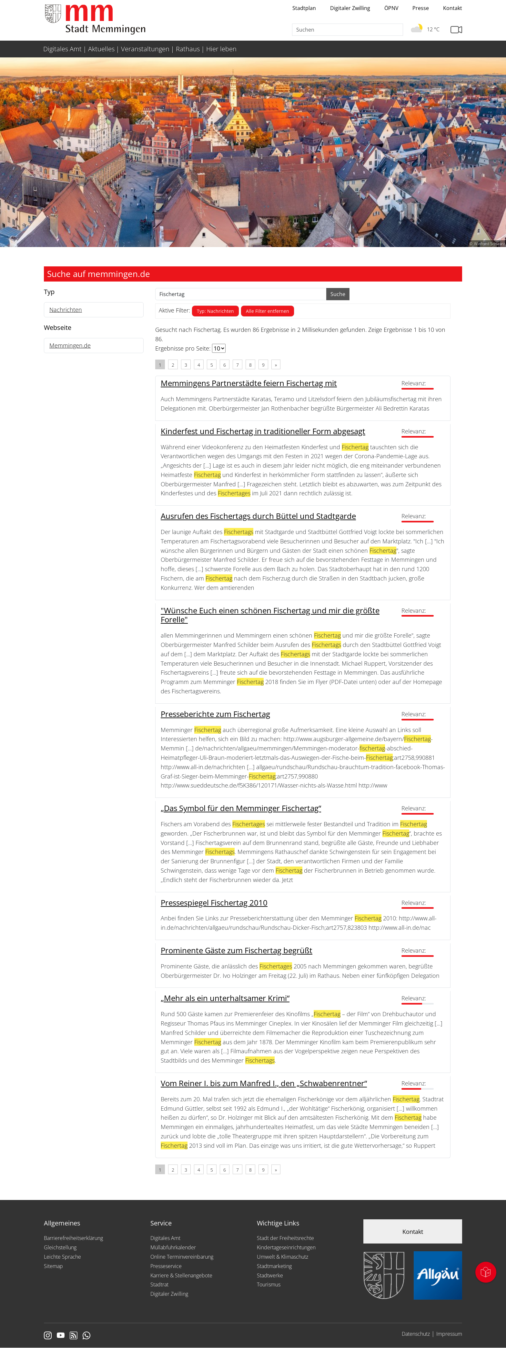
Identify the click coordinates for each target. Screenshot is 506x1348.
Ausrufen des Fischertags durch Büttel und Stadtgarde (258, 515)
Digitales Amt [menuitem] (62, 49)
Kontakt (452, 8)
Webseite (57, 327)
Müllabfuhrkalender (173, 1247)
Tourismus (268, 1284)
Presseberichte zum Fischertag (215, 714)
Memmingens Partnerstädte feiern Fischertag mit (249, 383)
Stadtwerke (270, 1275)
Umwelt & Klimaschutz (282, 1256)
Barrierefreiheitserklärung (73, 1238)
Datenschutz (416, 1333)
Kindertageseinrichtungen (286, 1247)
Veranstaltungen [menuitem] (145, 49)
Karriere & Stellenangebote (181, 1275)
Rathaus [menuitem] (188, 49)
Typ (49, 291)
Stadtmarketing (274, 1266)
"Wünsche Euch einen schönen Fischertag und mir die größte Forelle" (270, 615)
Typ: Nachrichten (215, 311)
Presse (420, 8)
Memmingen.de (70, 345)
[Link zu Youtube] (61, 1336)
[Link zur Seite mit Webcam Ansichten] (456, 30)
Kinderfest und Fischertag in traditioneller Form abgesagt (263, 431)
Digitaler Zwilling (350, 8)
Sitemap (53, 1266)
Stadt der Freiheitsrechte (285, 1238)
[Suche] (347, 30)
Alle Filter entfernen (267, 311)
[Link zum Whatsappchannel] (86, 1336)
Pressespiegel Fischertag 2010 (214, 902)
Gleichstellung (60, 1247)
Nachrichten (65, 309)
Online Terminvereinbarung (181, 1256)
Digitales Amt (165, 1238)
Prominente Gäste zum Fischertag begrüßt (236, 950)
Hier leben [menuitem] (221, 49)
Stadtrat (159, 1284)
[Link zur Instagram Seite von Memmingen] (48, 1336)
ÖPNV (391, 8)
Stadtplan (304, 8)
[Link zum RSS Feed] (73, 1336)
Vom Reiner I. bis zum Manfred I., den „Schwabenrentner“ (264, 1083)
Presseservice (166, 1266)
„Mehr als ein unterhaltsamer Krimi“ (225, 998)
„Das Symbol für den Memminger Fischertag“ (241, 808)
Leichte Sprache (62, 1256)
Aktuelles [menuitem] (101, 49)
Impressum (449, 1333)
